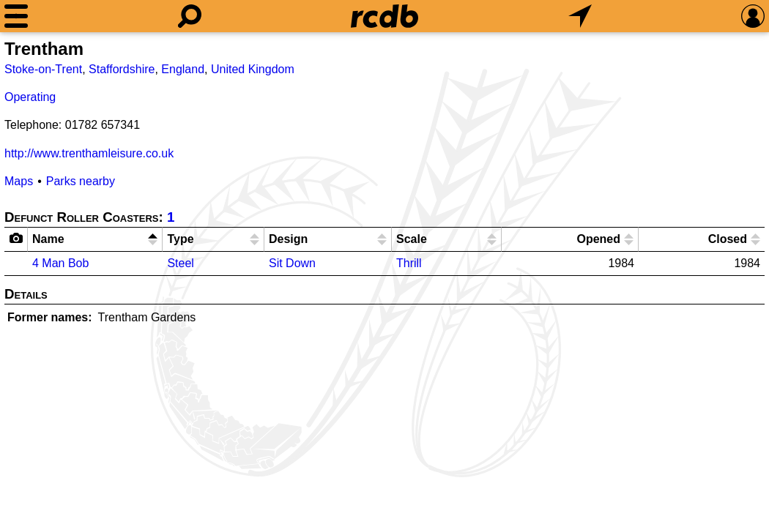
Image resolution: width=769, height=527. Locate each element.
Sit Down (292, 263)
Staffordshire (122, 69)
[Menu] (16, 16)
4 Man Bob (60, 263)
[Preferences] (753, 16)
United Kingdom (252, 69)
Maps (18, 181)
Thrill (409, 263)
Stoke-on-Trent (43, 69)
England (182, 69)
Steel (180, 263)
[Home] (384, 16)
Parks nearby (80, 181)
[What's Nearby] (580, 16)
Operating (30, 97)
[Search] (189, 16)
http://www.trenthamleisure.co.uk (89, 153)
